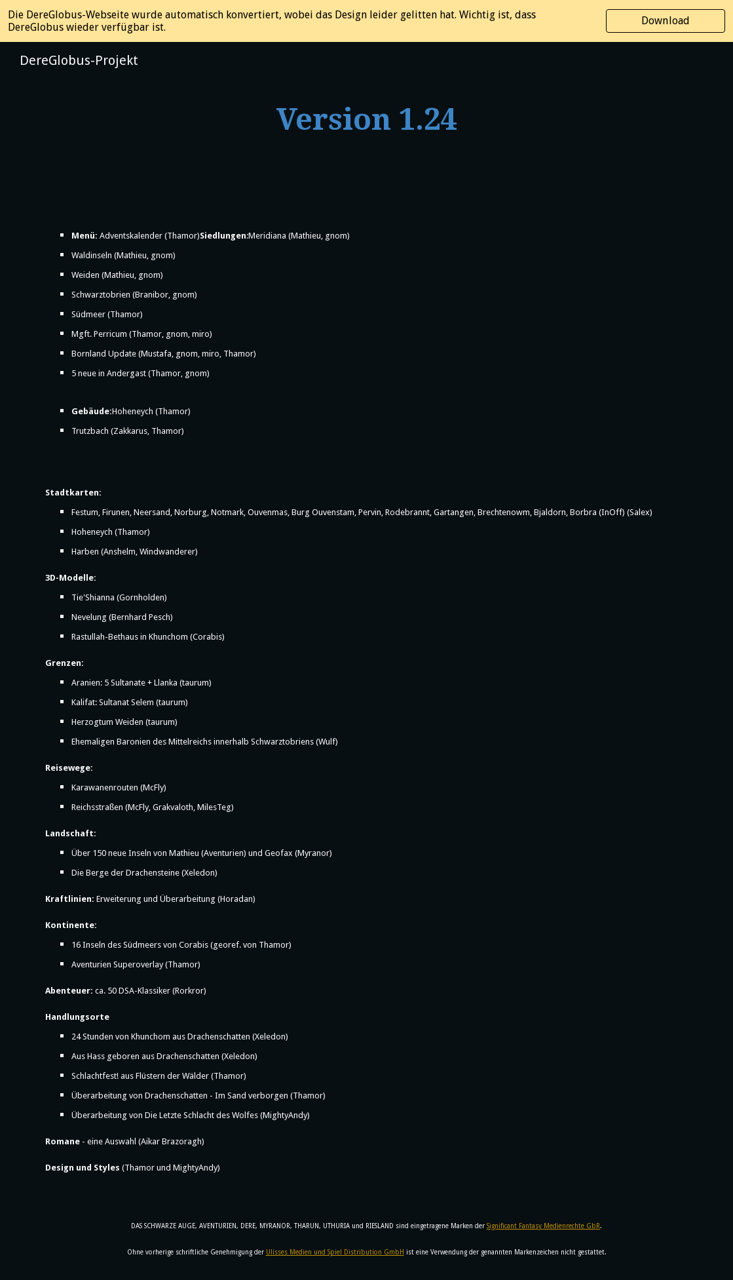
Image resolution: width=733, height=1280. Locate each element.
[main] (366, 120)
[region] (366, 21)
